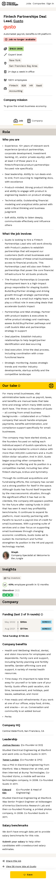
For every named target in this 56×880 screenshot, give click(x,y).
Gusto (18, 21)
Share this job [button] (11, 861)
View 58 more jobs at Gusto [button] (19, 866)
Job (18, 120)
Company (35, 120)
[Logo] (10, 4)
